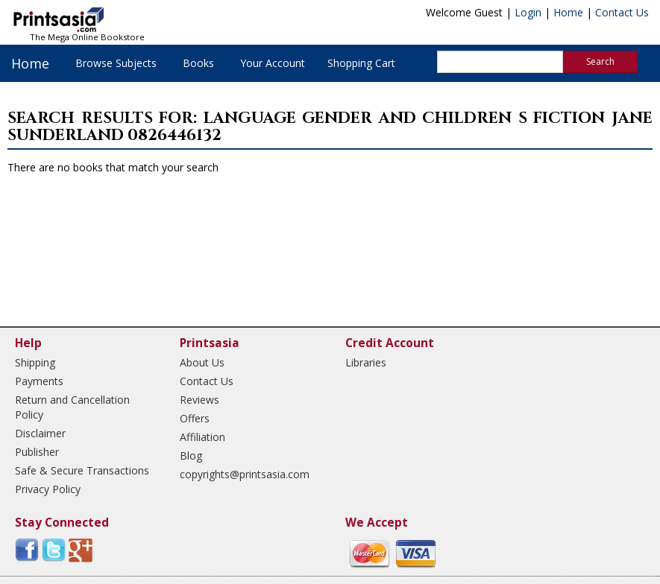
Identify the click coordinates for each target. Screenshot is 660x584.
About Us (202, 362)
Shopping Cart (361, 63)
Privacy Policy (48, 489)
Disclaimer (40, 433)
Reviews (199, 400)
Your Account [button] (272, 63)
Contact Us (622, 12)
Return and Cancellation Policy (72, 407)
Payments (39, 381)
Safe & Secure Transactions (82, 470)
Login (528, 12)
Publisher (37, 452)
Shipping (35, 362)
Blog (191, 455)
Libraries (365, 362)
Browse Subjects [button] (116, 63)
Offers (195, 418)
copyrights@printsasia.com (244, 474)
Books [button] (198, 63)
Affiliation (202, 437)
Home (568, 12)
